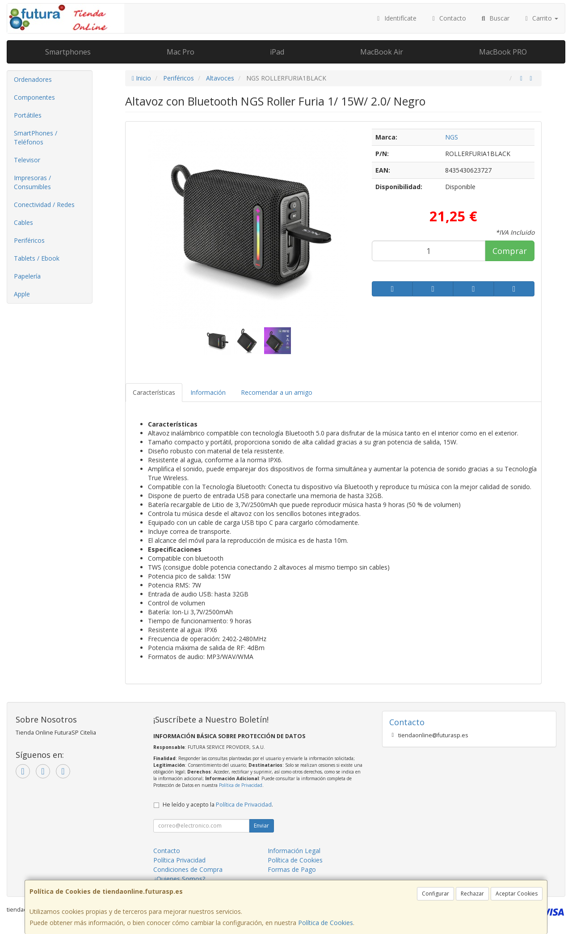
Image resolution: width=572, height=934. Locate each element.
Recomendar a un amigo (276, 392)
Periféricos (29, 240)
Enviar (261, 825)
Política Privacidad (179, 860)
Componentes (34, 97)
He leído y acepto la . (218, 804)
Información (208, 392)
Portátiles (28, 115)
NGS (451, 137)
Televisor (27, 160)
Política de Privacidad (240, 785)
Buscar (494, 18)
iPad (277, 52)
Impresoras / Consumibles (32, 182)
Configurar (435, 893)
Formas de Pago (292, 869)
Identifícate (395, 18)
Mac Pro (180, 52)
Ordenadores (33, 79)
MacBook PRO (503, 52)
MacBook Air (381, 52)
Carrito (541, 18)
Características (154, 392)
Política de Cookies (325, 922)
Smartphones (68, 52)
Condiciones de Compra (188, 869)
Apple (22, 294)
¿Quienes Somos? (179, 879)
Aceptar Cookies (517, 893)
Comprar (509, 250)
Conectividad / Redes (44, 204)
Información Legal (294, 850)
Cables (23, 222)
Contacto (448, 18)
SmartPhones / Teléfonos (35, 137)
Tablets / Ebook (36, 258)
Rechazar (472, 893)
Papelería (27, 276)
